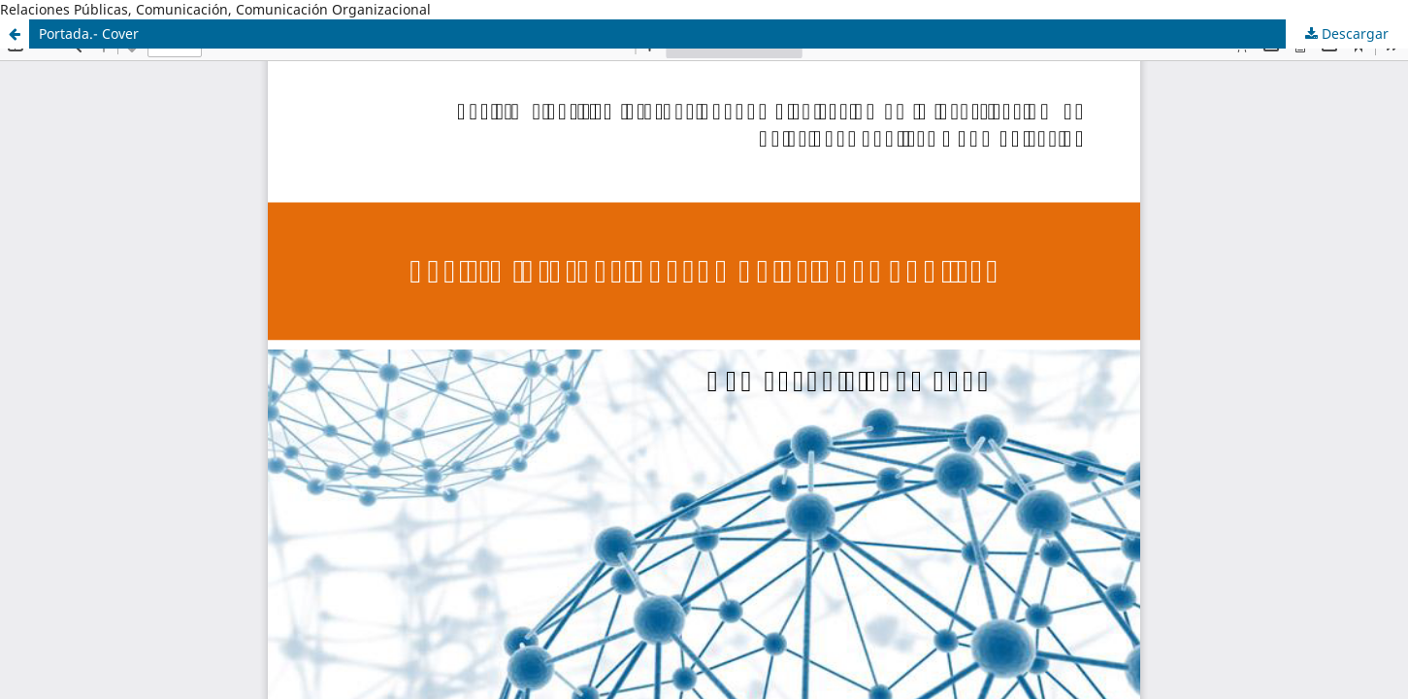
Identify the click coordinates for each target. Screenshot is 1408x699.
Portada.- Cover (89, 33)
